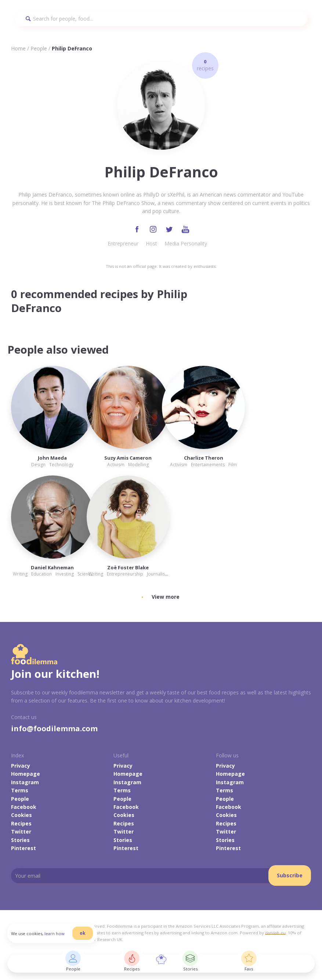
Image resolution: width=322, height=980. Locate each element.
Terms (19, 790)
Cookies (21, 814)
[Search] (161, 18)
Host (151, 243)
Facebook (23, 806)
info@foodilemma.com (54, 728)
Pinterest (23, 848)
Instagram (25, 782)
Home (18, 48)
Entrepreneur (123, 243)
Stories (20, 839)
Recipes (21, 823)
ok (83, 933)
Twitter (21, 831)
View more (166, 596)
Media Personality (185, 243)
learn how (54, 933)
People (38, 48)
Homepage (25, 773)
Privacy (20, 765)
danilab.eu (275, 932)
